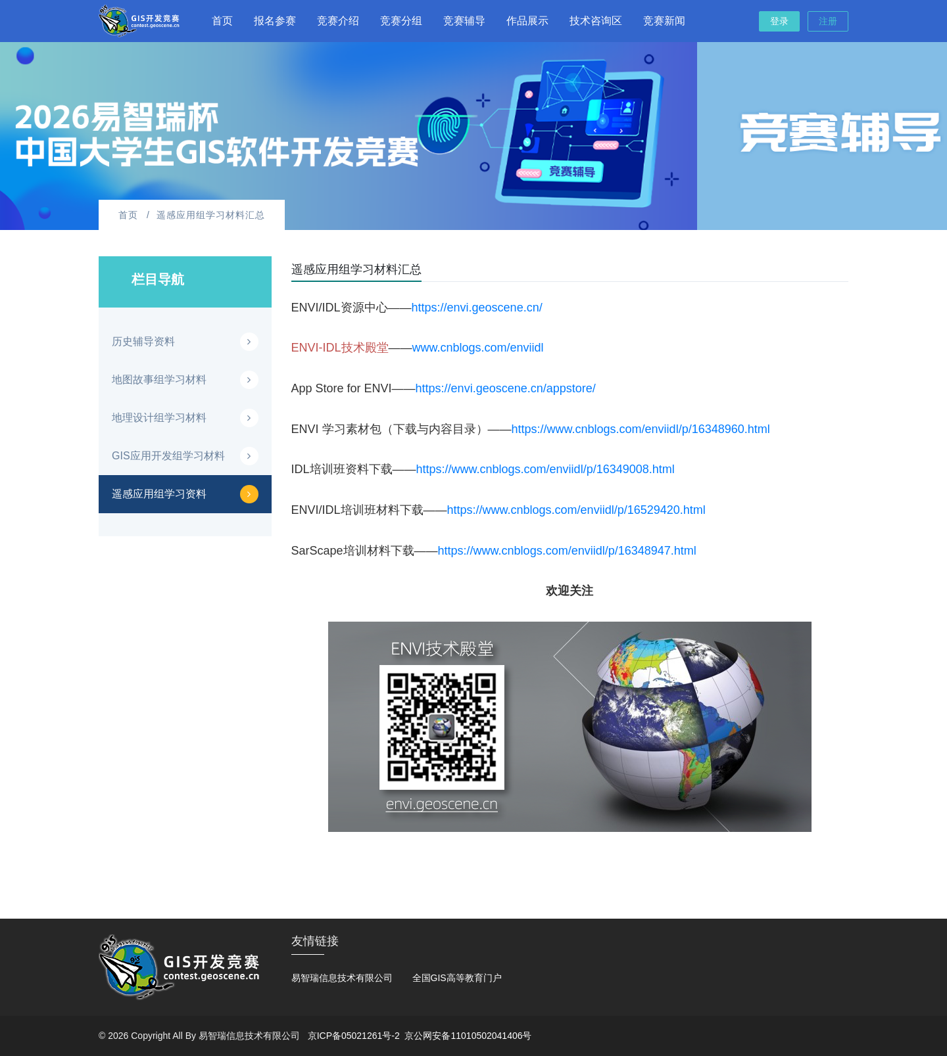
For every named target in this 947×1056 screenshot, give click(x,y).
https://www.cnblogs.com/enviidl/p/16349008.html (545, 469)
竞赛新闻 (664, 20)
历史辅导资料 (143, 341)
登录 (779, 21)
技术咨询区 (596, 20)
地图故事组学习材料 (159, 379)
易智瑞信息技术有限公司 (342, 978)
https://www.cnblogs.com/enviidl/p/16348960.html (641, 429)
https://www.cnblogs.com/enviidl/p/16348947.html (567, 550)
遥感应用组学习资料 (159, 493)
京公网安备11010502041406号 (467, 1035)
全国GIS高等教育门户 (457, 978)
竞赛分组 (401, 20)
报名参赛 (275, 20)
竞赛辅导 (464, 20)
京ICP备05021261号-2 (354, 1035)
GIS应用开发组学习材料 (168, 455)
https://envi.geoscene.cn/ (477, 307)
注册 (828, 21)
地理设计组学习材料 (159, 417)
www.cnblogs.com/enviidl (478, 347)
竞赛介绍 (338, 20)
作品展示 (527, 20)
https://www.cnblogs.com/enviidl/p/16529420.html (576, 510)
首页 (222, 20)
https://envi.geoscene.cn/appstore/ (506, 388)
